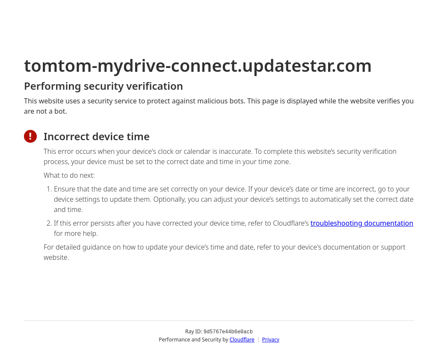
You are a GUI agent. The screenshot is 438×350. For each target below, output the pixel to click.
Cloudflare (242, 339)
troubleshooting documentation (362, 223)
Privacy (270, 339)
